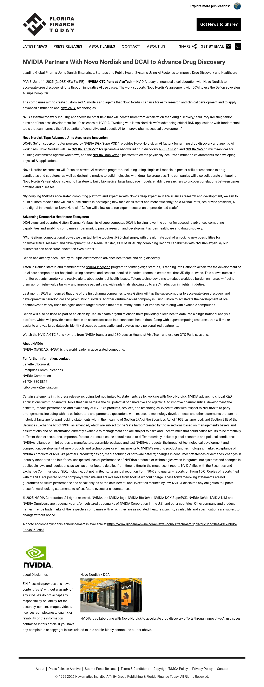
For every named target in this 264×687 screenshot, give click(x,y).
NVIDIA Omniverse (106, 155)
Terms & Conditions (135, 669)
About (40, 669)
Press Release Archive (64, 669)
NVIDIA (28, 349)
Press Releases (68, 46)
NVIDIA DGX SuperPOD (100, 143)
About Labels (102, 46)
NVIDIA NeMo (195, 149)
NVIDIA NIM (167, 149)
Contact (131, 46)
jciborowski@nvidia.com (40, 387)
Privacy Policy (202, 669)
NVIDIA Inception (98, 267)
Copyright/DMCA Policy (170, 669)
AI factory (166, 143)
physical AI (68, 108)
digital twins (194, 273)
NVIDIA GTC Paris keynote (57, 335)
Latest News (35, 46)
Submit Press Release (100, 669)
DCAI (196, 87)
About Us (156, 46)
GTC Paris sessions (194, 335)
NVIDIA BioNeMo (84, 149)
